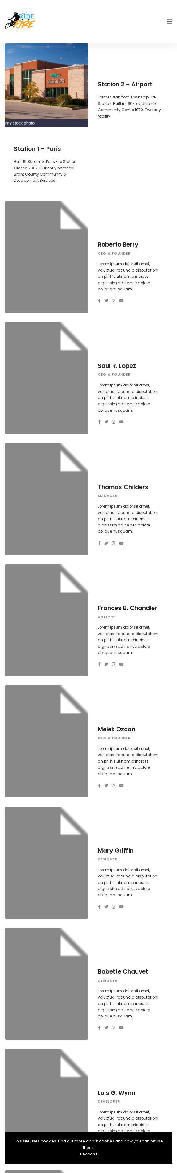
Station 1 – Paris (37, 149)
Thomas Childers (123, 487)
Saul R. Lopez (117, 366)
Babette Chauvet (123, 971)
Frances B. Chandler (127, 608)
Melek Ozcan (116, 729)
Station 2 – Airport (125, 84)
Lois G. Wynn (116, 1093)
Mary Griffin (116, 850)
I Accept (88, 1154)
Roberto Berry (118, 244)
